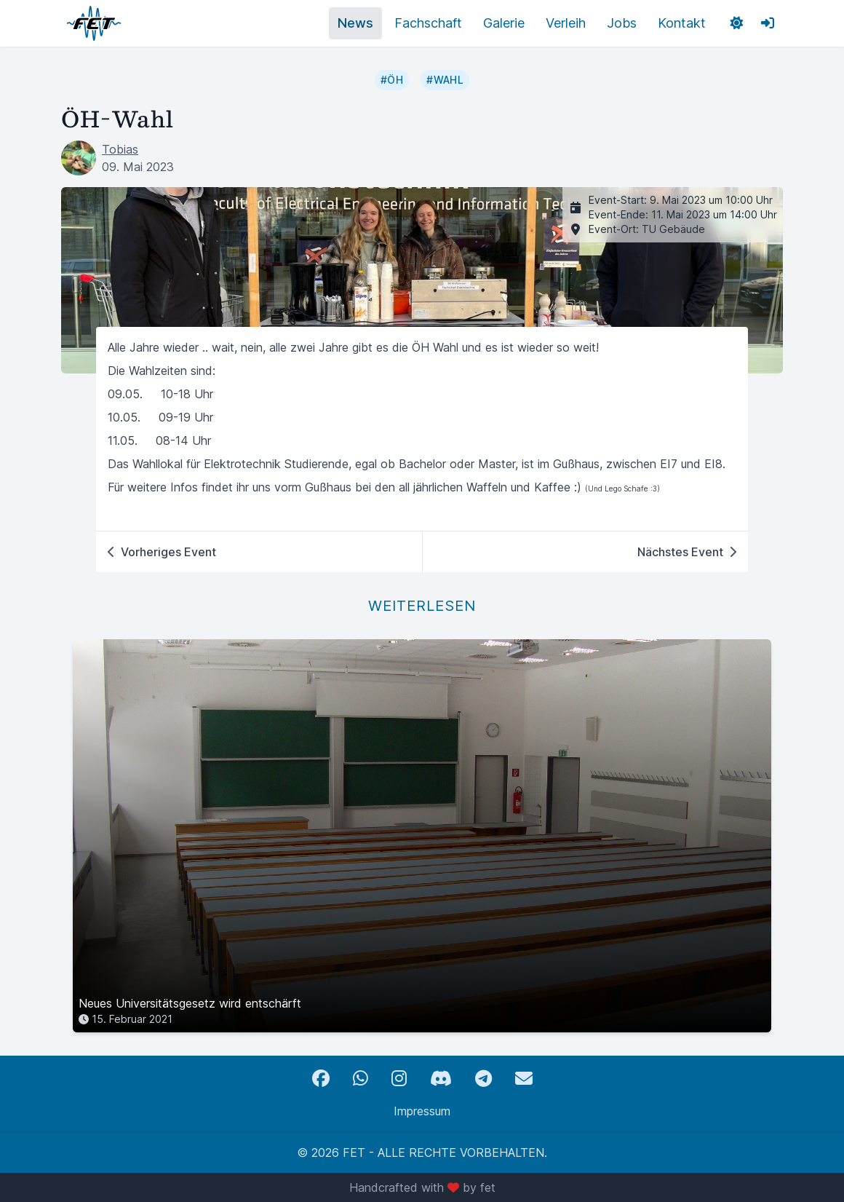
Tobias (120, 149)
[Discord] (441, 1078)
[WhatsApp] (360, 1078)
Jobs (622, 23)
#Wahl (444, 80)
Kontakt (682, 23)
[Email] (524, 1078)
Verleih (566, 23)
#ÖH (392, 80)
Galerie (504, 23)
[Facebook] (321, 1078)
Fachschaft (428, 23)
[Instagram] (399, 1078)
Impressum (422, 1111)
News (355, 23)
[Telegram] (483, 1078)
